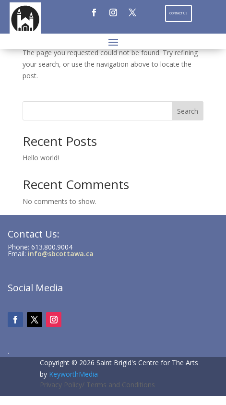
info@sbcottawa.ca (61, 253)
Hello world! (41, 157)
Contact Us (178, 13)
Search (187, 111)
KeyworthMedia (73, 374)
